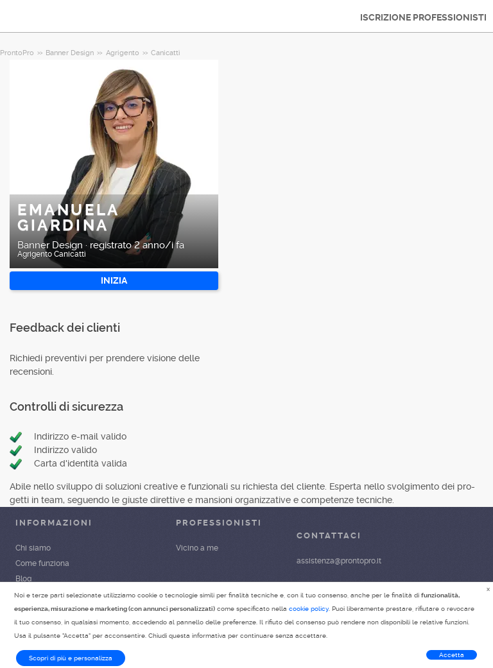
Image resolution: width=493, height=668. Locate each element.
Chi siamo (33, 548)
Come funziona (42, 563)
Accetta (451, 654)
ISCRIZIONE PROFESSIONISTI (423, 17)
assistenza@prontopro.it (339, 560)
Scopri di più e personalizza (70, 658)
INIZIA (114, 280)
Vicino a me (197, 548)
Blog (23, 578)
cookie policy (309, 608)
